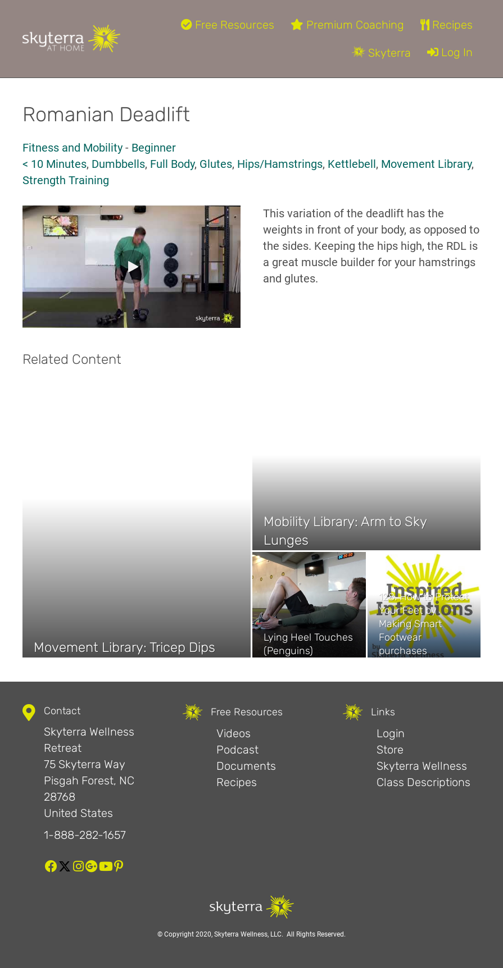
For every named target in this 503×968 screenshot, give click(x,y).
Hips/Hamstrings (280, 164)
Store (390, 749)
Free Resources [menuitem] (227, 24)
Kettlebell (352, 164)
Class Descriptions (423, 782)
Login (391, 733)
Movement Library (426, 164)
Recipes (236, 782)
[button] (131, 267)
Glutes (216, 164)
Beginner (154, 147)
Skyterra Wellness (422, 766)
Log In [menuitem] (450, 52)
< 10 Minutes (54, 164)
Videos (233, 733)
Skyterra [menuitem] (381, 53)
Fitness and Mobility (72, 147)
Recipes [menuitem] (446, 24)
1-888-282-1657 (85, 835)
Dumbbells (118, 164)
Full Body (172, 164)
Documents (246, 766)
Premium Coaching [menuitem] (347, 24)
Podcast (237, 749)
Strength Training (65, 180)
